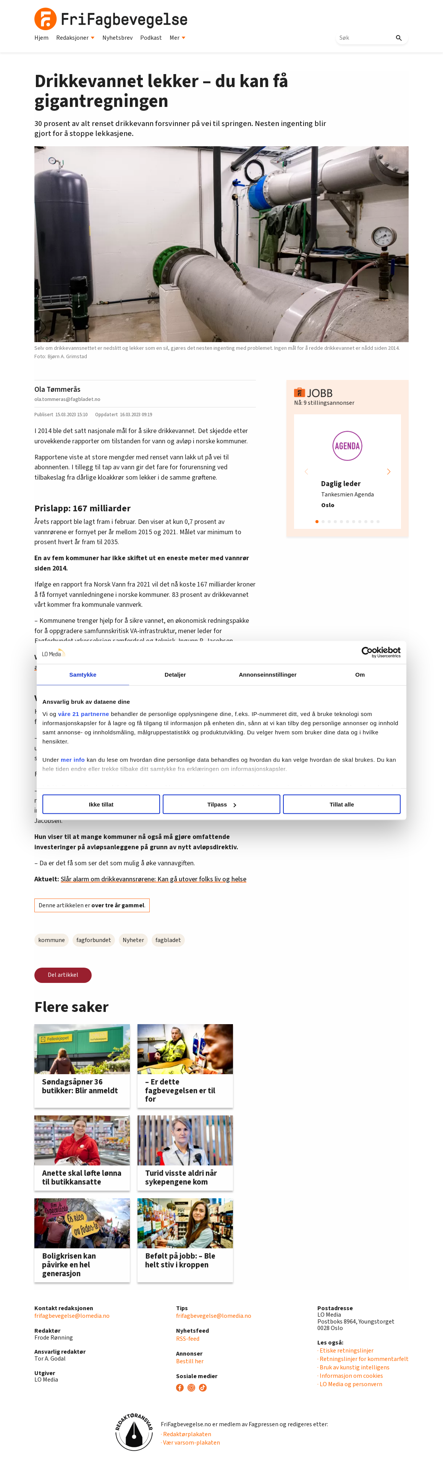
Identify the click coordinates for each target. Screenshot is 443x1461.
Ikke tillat (109, 804)
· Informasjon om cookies (350, 1376)
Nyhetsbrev (117, 38)
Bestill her (190, 1361)
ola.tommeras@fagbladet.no (67, 399)
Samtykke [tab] (92, 674)
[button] (388, 471)
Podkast (151, 38)
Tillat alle (333, 804)
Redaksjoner (75, 38)
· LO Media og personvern (349, 1384)
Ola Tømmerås (57, 389)
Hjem (41, 38)
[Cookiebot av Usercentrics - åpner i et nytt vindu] (354, 652)
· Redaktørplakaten (186, 1434)
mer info (86, 759)
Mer (178, 38)
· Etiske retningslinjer (345, 1350)
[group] (347, 471)
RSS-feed (187, 1339)
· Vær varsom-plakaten (190, 1442)
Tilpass (221, 804)
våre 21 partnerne (96, 713)
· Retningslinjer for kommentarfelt (363, 1359)
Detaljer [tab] (178, 674)
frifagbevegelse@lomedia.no (72, 1316)
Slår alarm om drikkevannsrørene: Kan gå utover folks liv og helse (153, 879)
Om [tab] (350, 674)
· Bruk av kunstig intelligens (353, 1367)
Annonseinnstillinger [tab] (264, 674)
